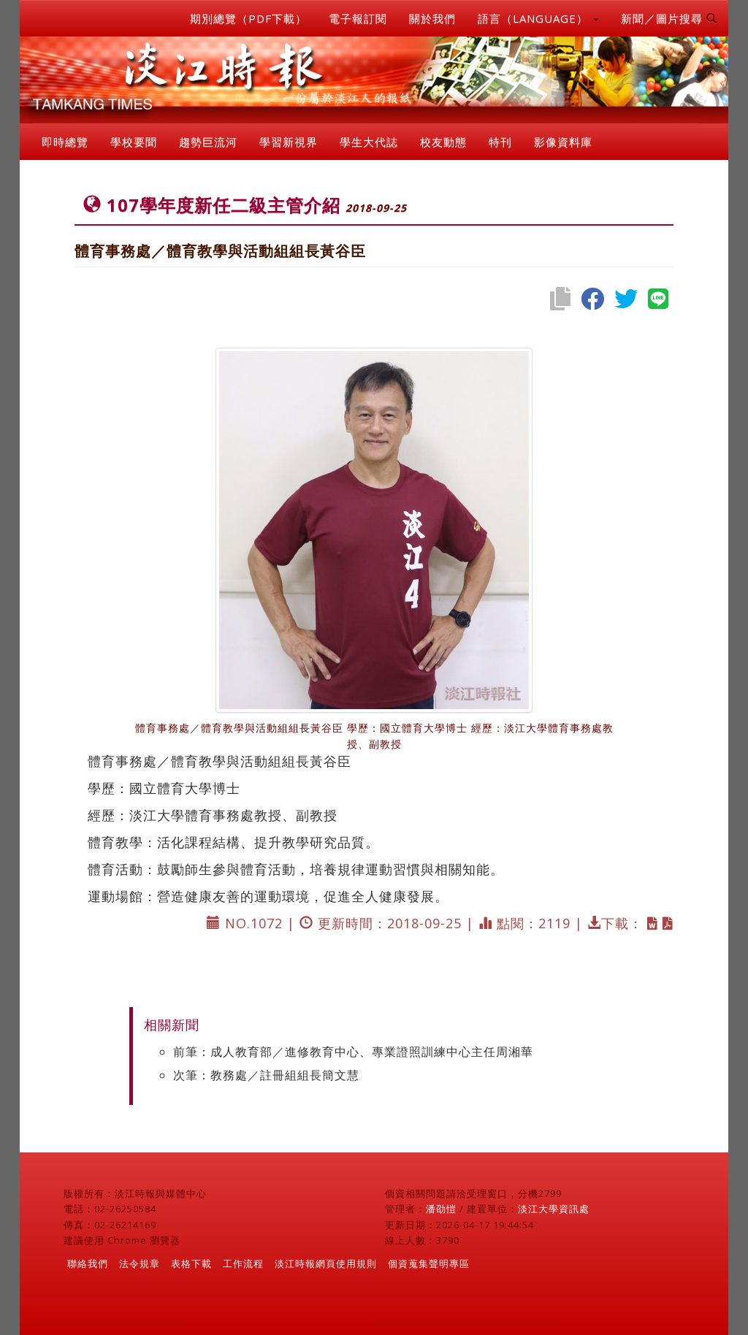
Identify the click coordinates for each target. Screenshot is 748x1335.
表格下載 (191, 1263)
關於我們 (432, 18)
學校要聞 (133, 141)
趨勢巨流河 (208, 141)
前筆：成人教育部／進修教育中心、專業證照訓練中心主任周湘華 (353, 1052)
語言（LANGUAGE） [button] (538, 18)
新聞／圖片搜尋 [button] (669, 18)
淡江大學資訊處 (553, 1208)
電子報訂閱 (358, 18)
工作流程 (243, 1263)
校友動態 (443, 141)
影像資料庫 (563, 141)
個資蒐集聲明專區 (429, 1263)
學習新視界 (288, 141)
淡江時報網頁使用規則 (326, 1263)
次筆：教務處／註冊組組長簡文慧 (266, 1075)
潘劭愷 (441, 1208)
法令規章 (139, 1263)
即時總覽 (65, 141)
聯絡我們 (87, 1263)
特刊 (500, 141)
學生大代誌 (369, 141)
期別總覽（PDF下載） (248, 18)
